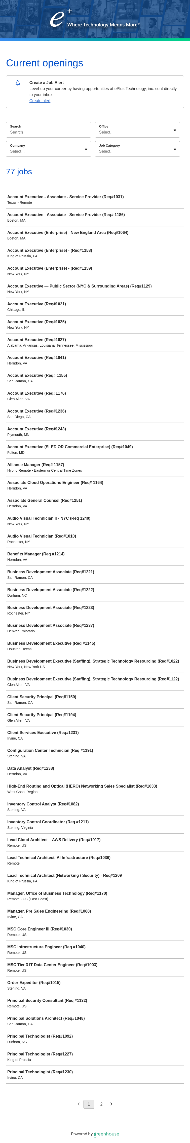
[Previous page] (79, 1104)
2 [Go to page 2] (101, 1104)
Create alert (40, 101)
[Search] (48, 133)
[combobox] (99, 132)
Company (17, 145)
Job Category (109, 145)
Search (15, 126)
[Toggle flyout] (175, 130)
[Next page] (111, 1104)
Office (103, 126)
